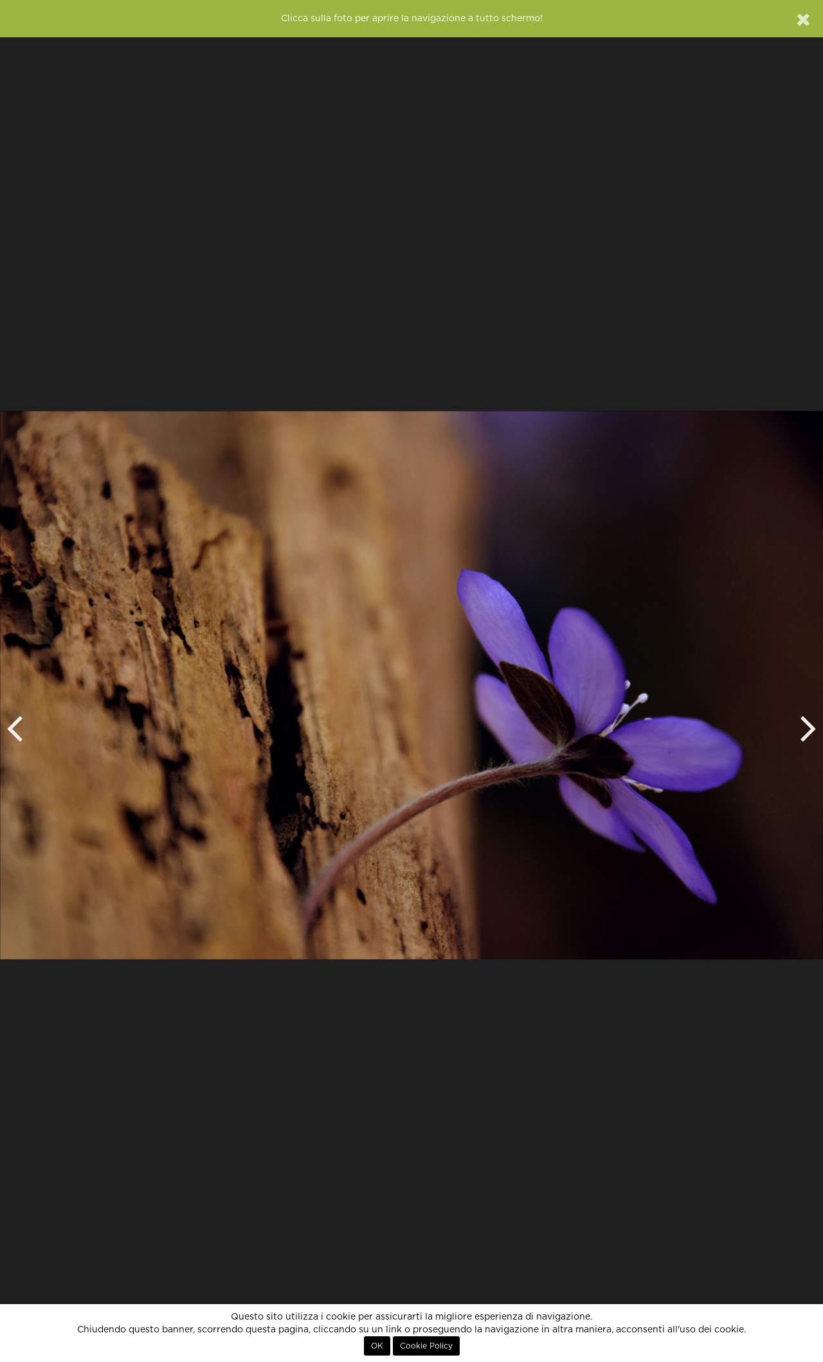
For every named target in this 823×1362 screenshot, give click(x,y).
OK (377, 1346)
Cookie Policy (426, 1346)
